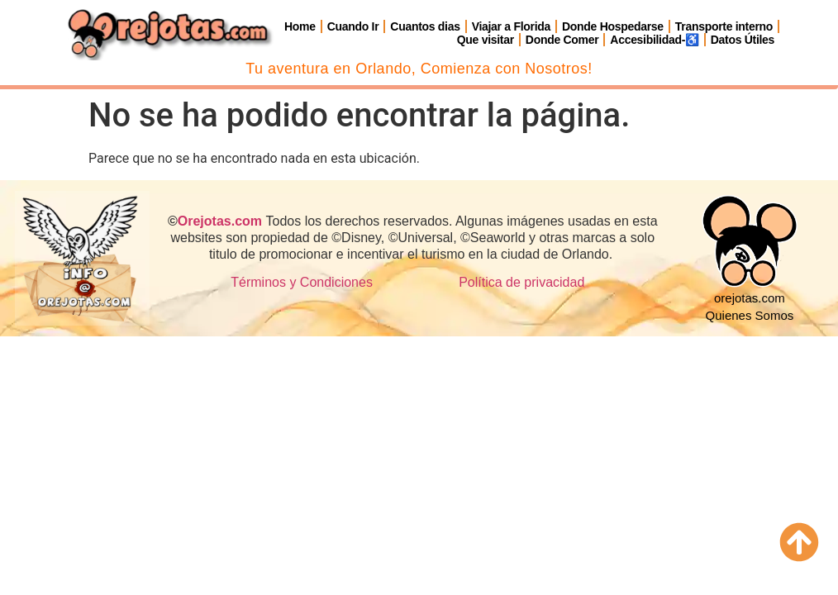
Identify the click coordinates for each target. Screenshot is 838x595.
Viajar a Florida (511, 26)
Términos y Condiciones (302, 282)
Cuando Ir (353, 26)
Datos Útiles (742, 39)
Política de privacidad (521, 282)
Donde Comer (562, 39)
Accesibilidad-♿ (654, 39)
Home (300, 26)
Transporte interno (724, 26)
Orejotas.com (220, 221)
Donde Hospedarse (613, 26)
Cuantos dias (424, 26)
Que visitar (485, 39)
